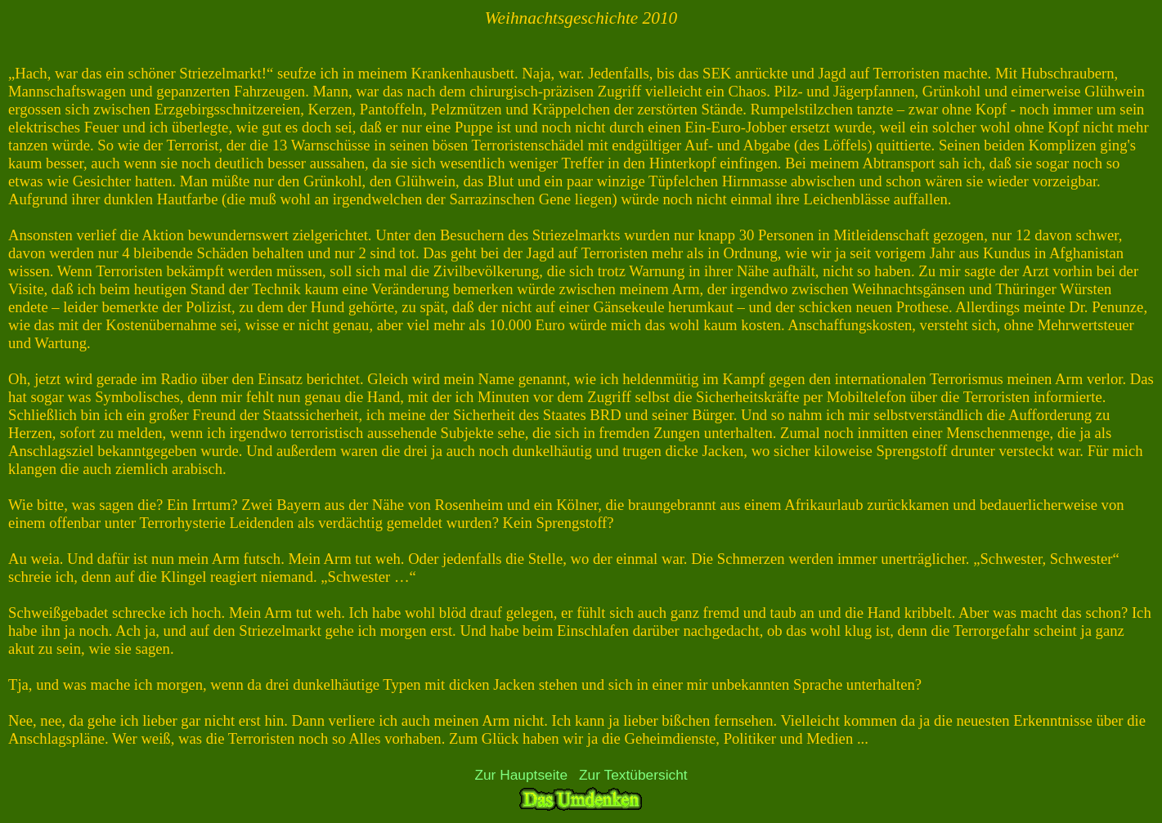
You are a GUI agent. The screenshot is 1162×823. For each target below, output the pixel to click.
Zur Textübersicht (633, 775)
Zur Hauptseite (521, 775)
